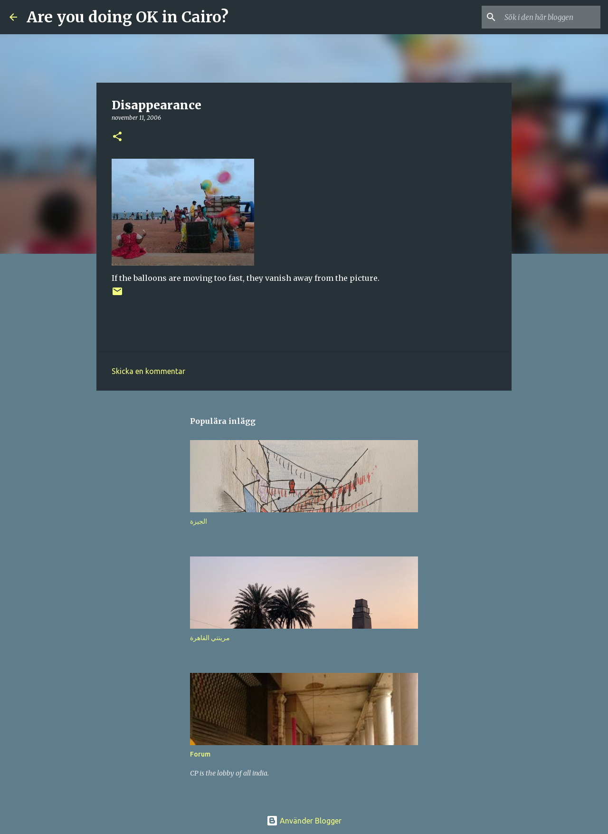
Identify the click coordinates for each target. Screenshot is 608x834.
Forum (200, 754)
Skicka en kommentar (148, 371)
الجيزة (198, 521)
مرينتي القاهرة (210, 638)
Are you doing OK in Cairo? (127, 17)
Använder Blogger (304, 820)
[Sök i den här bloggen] (550, 17)
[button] (117, 137)
